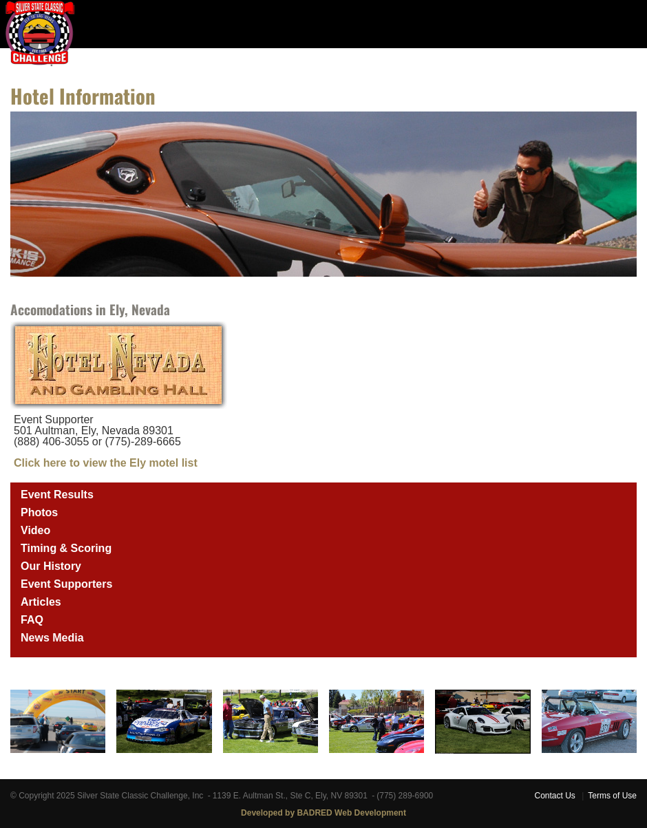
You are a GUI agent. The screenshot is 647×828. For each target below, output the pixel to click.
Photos (39, 512)
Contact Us (554, 796)
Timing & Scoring (66, 548)
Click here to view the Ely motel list (106, 463)
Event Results (57, 494)
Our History (51, 566)
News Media (52, 638)
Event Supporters (66, 584)
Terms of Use (612, 796)
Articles (41, 602)
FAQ (32, 620)
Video (35, 530)
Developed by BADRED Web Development (323, 813)
